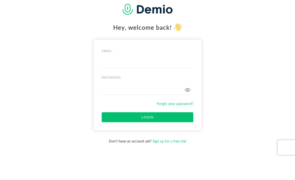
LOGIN (147, 117)
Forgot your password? (175, 103)
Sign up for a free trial (169, 141)
